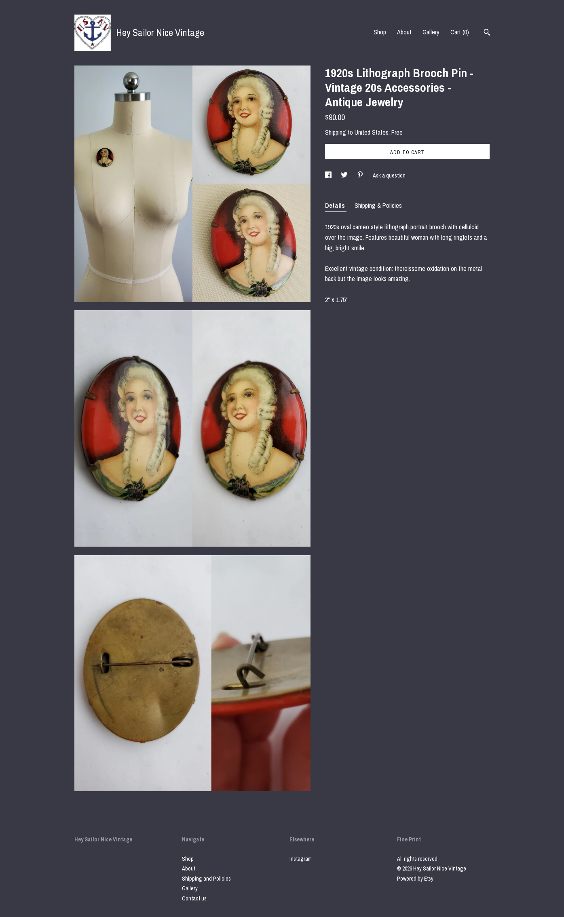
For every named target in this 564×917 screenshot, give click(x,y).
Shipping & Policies (378, 205)
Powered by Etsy (415, 878)
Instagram (300, 858)
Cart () (459, 31)
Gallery (430, 31)
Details (335, 205)
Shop (380, 31)
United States (372, 132)
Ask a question (389, 175)
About (404, 31)
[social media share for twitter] (345, 175)
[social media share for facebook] (329, 175)
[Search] (487, 33)
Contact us (194, 898)
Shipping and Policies (206, 878)
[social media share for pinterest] (361, 175)
